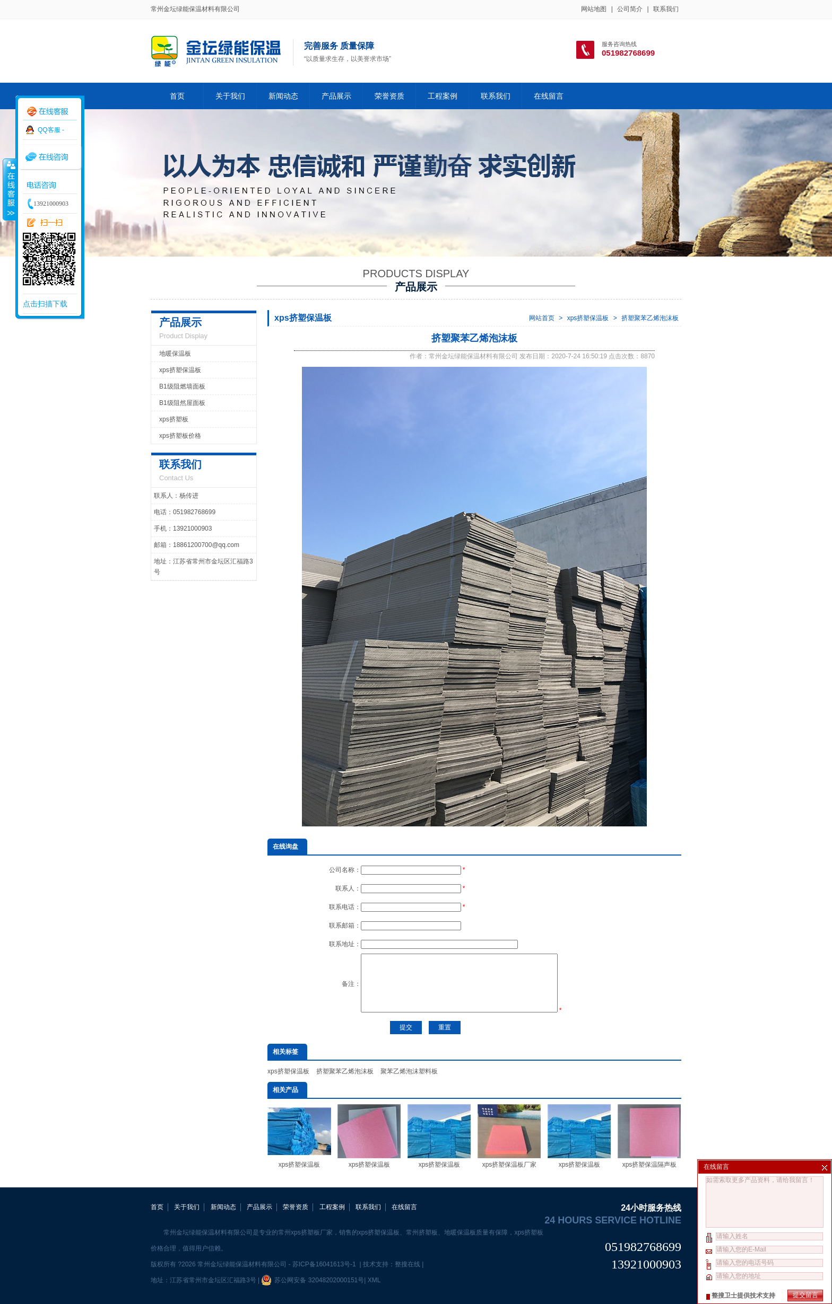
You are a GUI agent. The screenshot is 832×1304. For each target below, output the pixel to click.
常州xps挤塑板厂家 (305, 1232)
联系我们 (666, 9)
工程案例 (442, 96)
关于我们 (230, 96)
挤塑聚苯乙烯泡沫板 (650, 318)
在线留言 (549, 96)
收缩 (9, 189)
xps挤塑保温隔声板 (649, 1136)
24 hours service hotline (612, 1220)
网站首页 (541, 318)
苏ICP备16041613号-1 (325, 1264)
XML (374, 1280)
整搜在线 (407, 1264)
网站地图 (593, 9)
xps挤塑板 (173, 419)
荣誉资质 (389, 96)
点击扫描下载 (45, 303)
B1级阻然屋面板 (182, 403)
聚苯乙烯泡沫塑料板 (409, 1071)
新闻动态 (283, 96)
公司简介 (630, 9)
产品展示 (336, 96)
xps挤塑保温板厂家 (509, 1136)
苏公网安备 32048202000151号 (312, 1280)
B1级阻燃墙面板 (182, 386)
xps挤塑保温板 (588, 318)
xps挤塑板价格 (180, 435)
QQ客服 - (51, 130)
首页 (177, 96)
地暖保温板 (175, 353)
